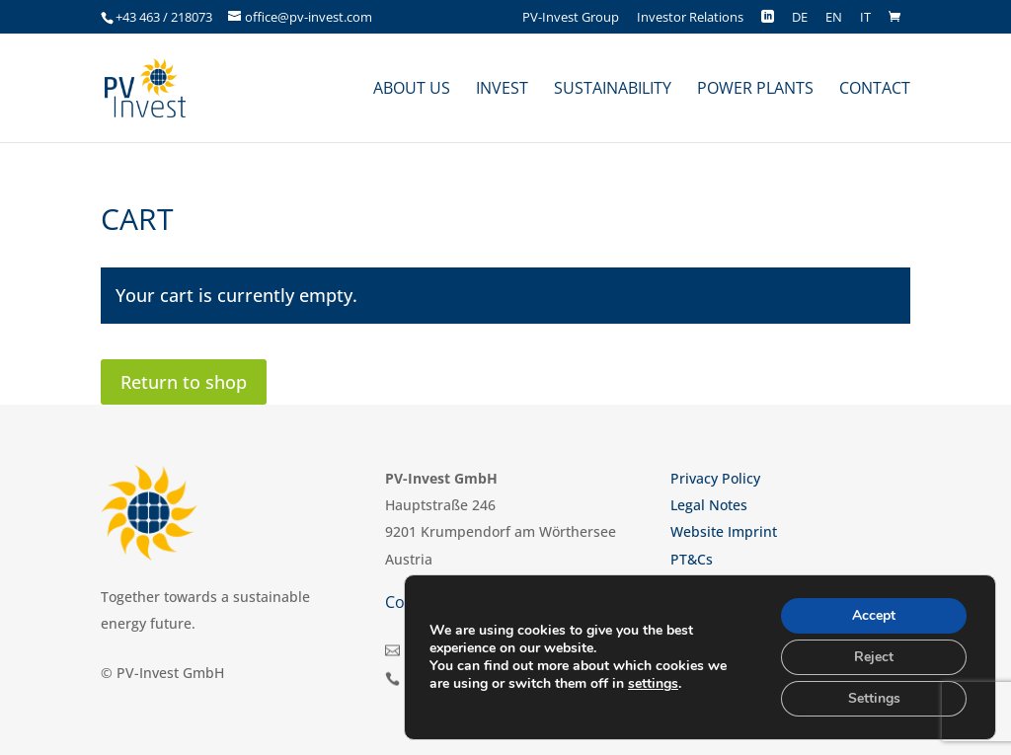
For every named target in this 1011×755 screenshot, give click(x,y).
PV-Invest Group (570, 18)
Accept (873, 615)
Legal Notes (708, 504)
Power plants (755, 90)
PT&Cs (691, 559)
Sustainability (612, 90)
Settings (874, 698)
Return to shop (183, 382)
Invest (502, 90)
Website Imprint (723, 531)
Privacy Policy (715, 478)
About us (411, 90)
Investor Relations (690, 18)
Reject (874, 656)
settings (653, 684)
